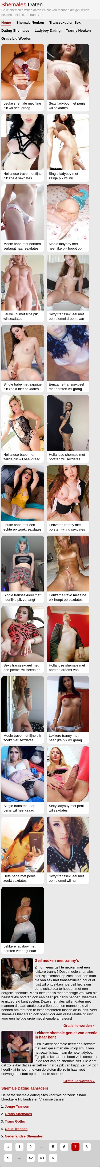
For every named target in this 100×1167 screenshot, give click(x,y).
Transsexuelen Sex (65, 22)
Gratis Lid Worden (16, 38)
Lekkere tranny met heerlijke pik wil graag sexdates (65, 740)
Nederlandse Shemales (24, 1136)
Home (6, 22)
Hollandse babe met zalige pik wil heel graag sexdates (21, 459)
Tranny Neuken (78, 30)
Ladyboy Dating (48, 30)
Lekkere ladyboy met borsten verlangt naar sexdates (19, 950)
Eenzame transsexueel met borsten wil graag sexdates (66, 388)
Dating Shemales (15, 30)
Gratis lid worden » (79, 1026)
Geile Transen (16, 1129)
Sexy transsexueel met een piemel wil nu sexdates (66, 880)
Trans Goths (15, 1121)
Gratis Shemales (18, 1114)
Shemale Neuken (30, 22)
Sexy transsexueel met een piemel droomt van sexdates (66, 318)
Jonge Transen (17, 1106)
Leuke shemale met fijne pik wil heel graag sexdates (22, 107)
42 (31, 1158)
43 (42, 1158)
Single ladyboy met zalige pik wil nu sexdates (63, 178)
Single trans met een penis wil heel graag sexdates (19, 810)
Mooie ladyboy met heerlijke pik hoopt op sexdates (65, 248)
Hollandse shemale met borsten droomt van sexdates (67, 669)
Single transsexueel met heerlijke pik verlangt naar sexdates (22, 599)
